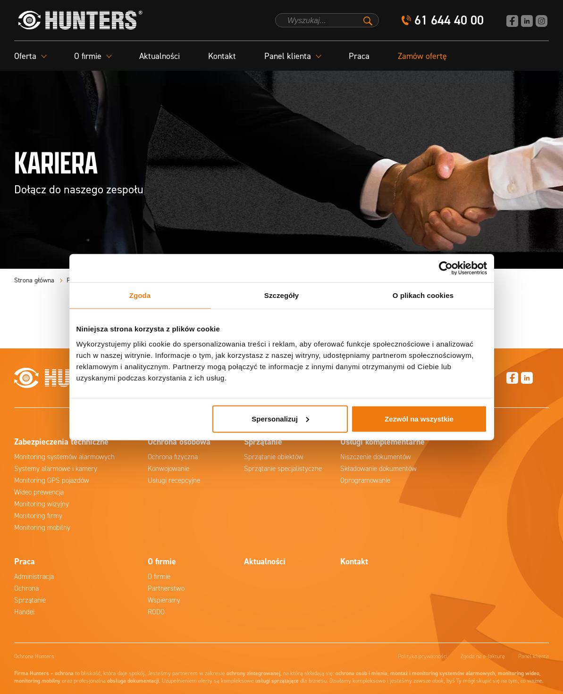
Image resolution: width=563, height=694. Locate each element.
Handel (24, 612)
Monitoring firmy (38, 515)
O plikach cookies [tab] (423, 295)
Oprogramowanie (365, 480)
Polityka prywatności (422, 656)
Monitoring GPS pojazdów (51, 480)
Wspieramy (164, 600)
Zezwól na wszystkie (419, 418)
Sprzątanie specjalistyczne (283, 468)
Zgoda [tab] (140, 295)
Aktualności (159, 56)
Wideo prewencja (39, 492)
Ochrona (26, 588)
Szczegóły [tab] (281, 295)
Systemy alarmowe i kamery (55, 468)
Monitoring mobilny (42, 527)
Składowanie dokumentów (378, 468)
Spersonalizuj (280, 418)
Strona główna (34, 280)
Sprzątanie (30, 600)
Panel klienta (533, 656)
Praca (359, 56)
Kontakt (222, 56)
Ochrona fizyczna (173, 457)
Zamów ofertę (422, 56)
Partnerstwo (166, 588)
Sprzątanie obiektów (273, 457)
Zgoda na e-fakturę (483, 656)
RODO (156, 612)
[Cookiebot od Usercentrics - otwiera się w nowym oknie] (445, 268)
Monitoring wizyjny (41, 504)
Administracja (34, 576)
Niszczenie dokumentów (375, 457)
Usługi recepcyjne (174, 480)
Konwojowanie (168, 468)
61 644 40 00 (449, 20)
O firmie (159, 576)
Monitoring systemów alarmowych (64, 457)
